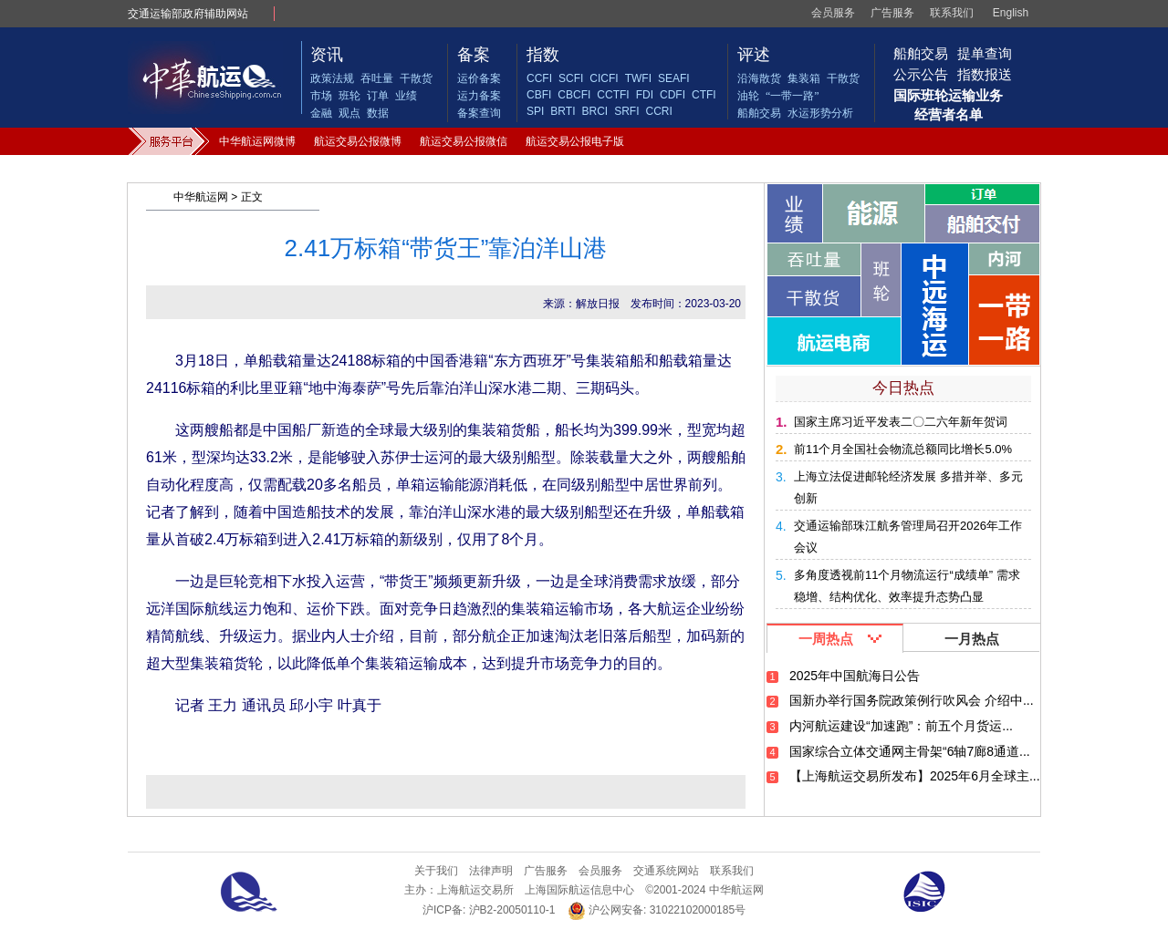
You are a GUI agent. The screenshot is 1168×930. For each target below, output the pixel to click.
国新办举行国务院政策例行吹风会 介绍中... (911, 700)
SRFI (626, 111)
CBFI (539, 94)
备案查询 (479, 113)
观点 (349, 113)
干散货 (416, 78)
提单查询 (984, 53)
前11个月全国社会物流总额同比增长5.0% (903, 449)
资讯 (326, 55)
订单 (378, 95)
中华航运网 (200, 197)
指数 (543, 55)
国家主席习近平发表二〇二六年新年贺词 (900, 422)
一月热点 (971, 638)
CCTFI (613, 94)
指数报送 (984, 74)
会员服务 (833, 12)
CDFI (672, 94)
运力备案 (479, 95)
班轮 (349, 95)
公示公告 (920, 74)
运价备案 (479, 78)
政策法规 (332, 78)
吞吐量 (376, 78)
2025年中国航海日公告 (854, 675)
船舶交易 (759, 113)
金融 (321, 113)
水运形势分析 (820, 113)
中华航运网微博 (257, 141)
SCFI (570, 78)
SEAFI (674, 78)
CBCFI (574, 94)
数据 (378, 113)
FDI (644, 94)
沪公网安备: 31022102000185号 (657, 910)
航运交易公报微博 (358, 141)
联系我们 (952, 12)
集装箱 (803, 78)
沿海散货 (759, 78)
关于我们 (436, 870)
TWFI (638, 78)
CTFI (704, 94)
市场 (321, 95)
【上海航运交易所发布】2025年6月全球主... (914, 776)
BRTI (562, 111)
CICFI (603, 78)
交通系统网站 (666, 870)
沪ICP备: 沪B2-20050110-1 (488, 910)
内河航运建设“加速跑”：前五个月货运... (901, 725)
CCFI (539, 78)
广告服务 (892, 12)
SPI (535, 111)
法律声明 (491, 870)
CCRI (658, 111)
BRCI (594, 111)
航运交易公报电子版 (575, 141)
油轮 (748, 95)
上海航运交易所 (475, 890)
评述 (753, 55)
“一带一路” (792, 95)
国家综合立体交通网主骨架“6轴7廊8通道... (909, 751)
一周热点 (825, 638)
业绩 (406, 95)
